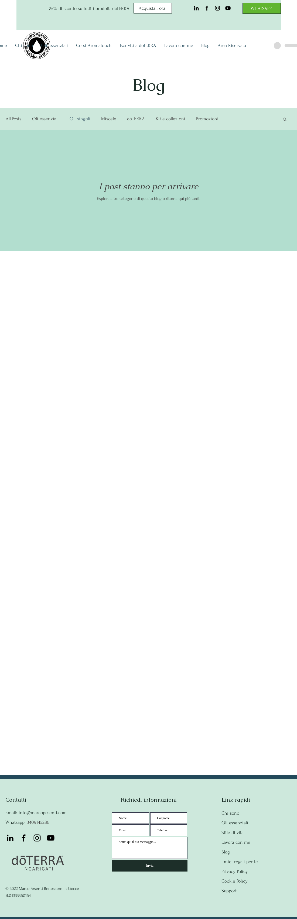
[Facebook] (207, 8)
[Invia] (149, 866)
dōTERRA (136, 118)
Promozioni (207, 118)
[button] (284, 119)
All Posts (13, 118)
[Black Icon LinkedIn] (196, 8)
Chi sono (230, 813)
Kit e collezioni (170, 118)
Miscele (108, 118)
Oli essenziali (45, 118)
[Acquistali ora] (153, 8)
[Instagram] (217, 8)
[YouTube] (228, 8)
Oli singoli (80, 118)
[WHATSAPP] (262, 8)
